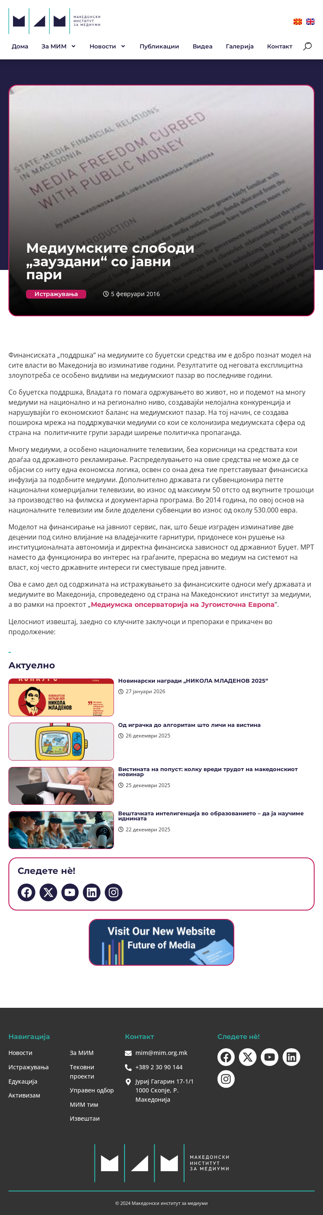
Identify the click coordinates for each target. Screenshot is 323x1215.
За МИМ (59, 46)
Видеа (202, 46)
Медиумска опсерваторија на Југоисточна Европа (183, 605)
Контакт (279, 46)
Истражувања (56, 294)
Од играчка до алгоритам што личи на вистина (189, 725)
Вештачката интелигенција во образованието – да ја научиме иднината (211, 816)
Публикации (159, 46)
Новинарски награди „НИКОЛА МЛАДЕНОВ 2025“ (193, 681)
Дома (20, 46)
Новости (108, 46)
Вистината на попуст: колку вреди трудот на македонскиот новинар (208, 772)
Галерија (240, 46)
